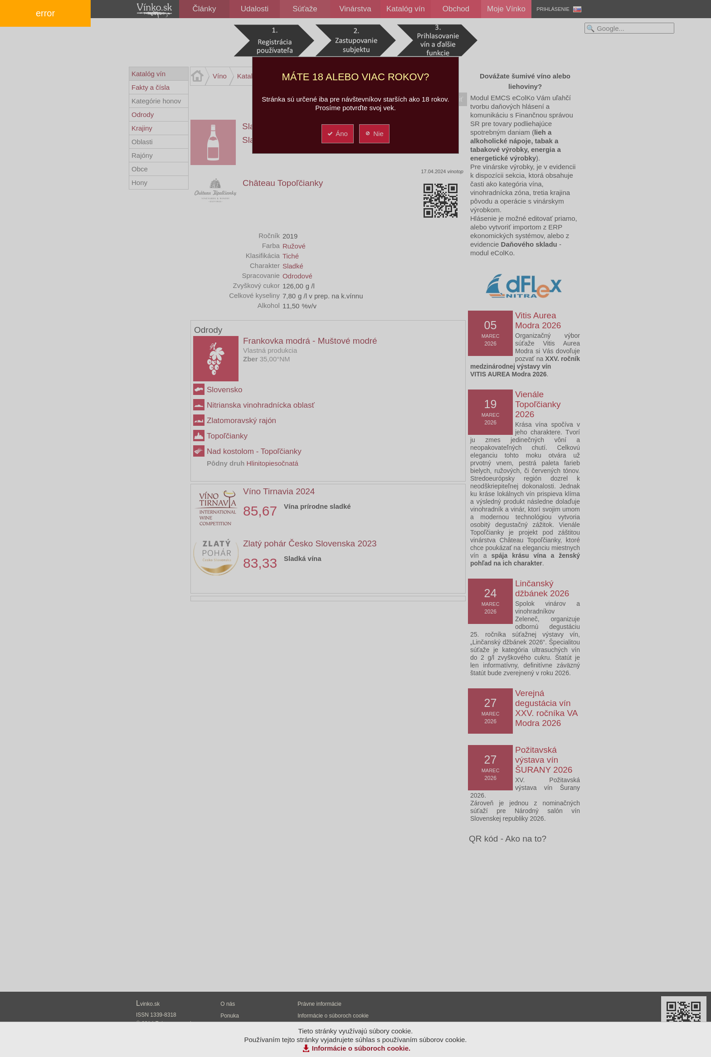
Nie (374, 133)
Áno (337, 133)
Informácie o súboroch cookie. (361, 1048)
